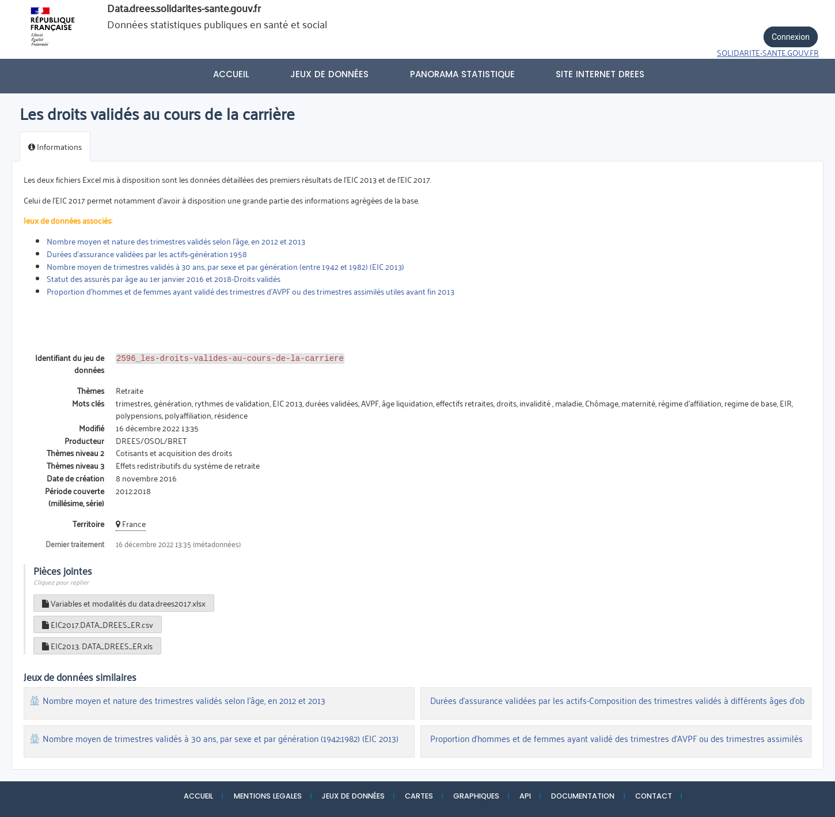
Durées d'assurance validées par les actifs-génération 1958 (147, 253)
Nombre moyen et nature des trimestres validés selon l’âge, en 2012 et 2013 (176, 241)
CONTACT (653, 796)
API (525, 796)
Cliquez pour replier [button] (61, 581)
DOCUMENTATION (582, 796)
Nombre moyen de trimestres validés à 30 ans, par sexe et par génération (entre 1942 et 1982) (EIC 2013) (225, 266)
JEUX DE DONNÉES (353, 796)
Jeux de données (329, 74)
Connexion (791, 37)
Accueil (231, 74)
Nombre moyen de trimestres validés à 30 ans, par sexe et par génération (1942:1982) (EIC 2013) (220, 739)
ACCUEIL (198, 796)
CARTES (419, 796)
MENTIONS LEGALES (268, 796)
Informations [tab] (55, 146)
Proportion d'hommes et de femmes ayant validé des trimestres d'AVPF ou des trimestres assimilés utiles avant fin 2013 (250, 291)
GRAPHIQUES (476, 796)
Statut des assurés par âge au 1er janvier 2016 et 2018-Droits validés (164, 278)
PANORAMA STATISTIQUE (462, 74)
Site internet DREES (600, 74)
